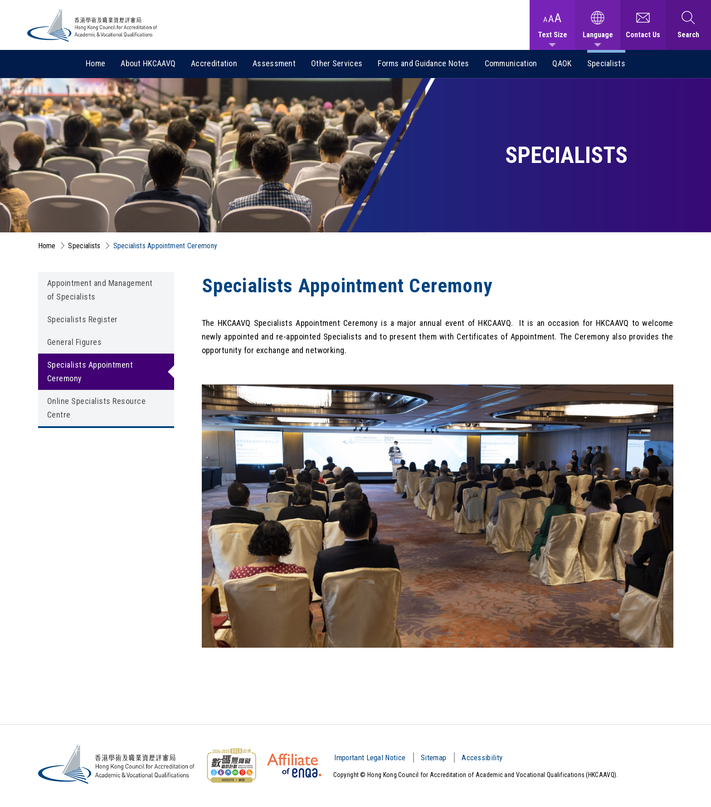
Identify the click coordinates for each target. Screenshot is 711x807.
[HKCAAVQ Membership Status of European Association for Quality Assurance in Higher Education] (294, 765)
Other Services (336, 63)
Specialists (606, 63)
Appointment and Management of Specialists (100, 289)
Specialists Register (82, 319)
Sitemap (433, 757)
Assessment (274, 63)
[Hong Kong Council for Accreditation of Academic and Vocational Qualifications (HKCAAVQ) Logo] (92, 25)
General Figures (74, 342)
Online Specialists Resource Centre (96, 407)
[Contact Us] (643, 25)
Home (95, 63)
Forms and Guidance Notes (423, 63)
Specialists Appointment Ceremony (165, 245)
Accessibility (482, 757)
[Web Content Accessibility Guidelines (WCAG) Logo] (231, 765)
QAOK (561, 63)
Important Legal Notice (370, 757)
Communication (511, 63)
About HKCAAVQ (148, 63)
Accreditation (214, 63)
